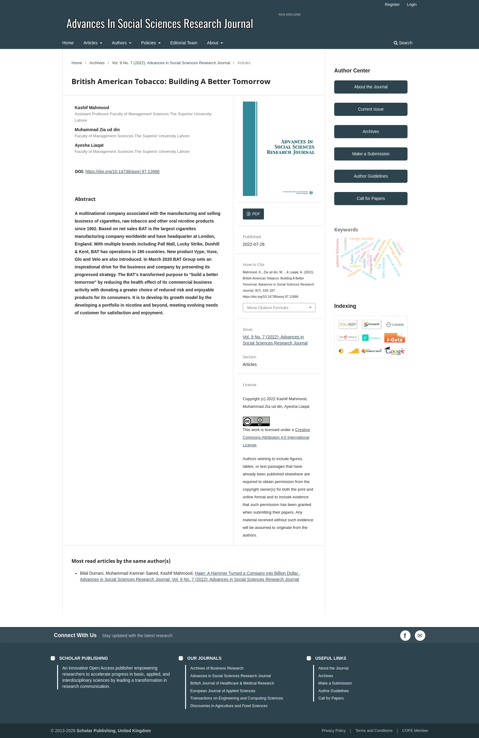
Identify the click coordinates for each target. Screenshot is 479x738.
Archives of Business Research (216, 668)
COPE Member (415, 731)
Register (392, 4)
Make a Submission (370, 153)
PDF (255, 214)
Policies (149, 42)
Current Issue (371, 109)
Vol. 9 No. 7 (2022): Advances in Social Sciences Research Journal (171, 63)
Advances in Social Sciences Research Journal (230, 676)
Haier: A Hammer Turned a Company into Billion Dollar (247, 573)
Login (412, 4)
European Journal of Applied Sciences (222, 691)
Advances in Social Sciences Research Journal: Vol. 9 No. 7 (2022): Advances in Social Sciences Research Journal (189, 579)
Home (68, 42)
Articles (91, 42)
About (213, 42)
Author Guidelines (371, 176)
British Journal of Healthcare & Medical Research (232, 683)
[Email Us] (420, 635)
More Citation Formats (267, 307)
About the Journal (371, 86)
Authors (120, 42)
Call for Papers (371, 198)
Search (403, 42)
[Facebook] (405, 635)
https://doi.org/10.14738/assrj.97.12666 (123, 171)
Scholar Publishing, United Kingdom (114, 730)
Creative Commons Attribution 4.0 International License (276, 437)
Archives (97, 63)
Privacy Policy (334, 731)
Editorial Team (183, 42)
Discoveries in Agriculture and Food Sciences (229, 706)
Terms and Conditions (374, 731)
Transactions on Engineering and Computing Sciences (236, 698)
